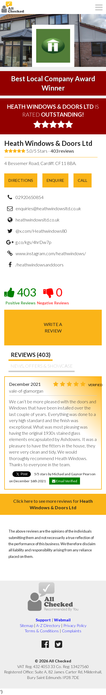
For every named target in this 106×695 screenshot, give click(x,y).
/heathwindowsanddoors (40, 264)
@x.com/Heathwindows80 (41, 231)
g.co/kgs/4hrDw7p (33, 242)
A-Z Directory (48, 625)
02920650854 (30, 197)
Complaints (71, 630)
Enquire (55, 180)
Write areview (53, 327)
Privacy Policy (74, 625)
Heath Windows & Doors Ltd (48, 143)
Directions (20, 180)
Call (82, 180)
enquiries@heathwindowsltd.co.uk (48, 208)
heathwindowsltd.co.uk (38, 219)
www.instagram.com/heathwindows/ (51, 253)
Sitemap (26, 625)
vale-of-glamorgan (26, 390)
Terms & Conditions (42, 630)
